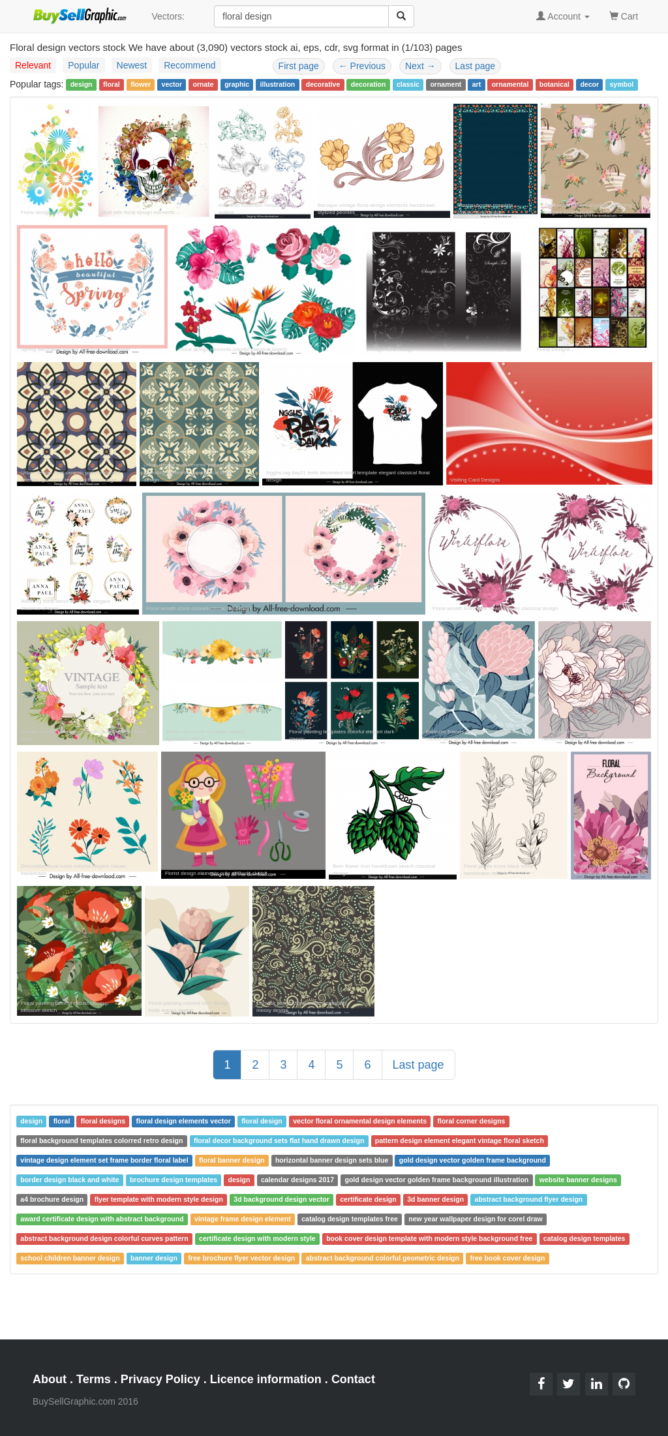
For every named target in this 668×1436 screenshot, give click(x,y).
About (50, 1379)
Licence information (266, 1379)
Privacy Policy (160, 1379)
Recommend (189, 65)
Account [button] (563, 16)
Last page (475, 66)
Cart (623, 15)
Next (420, 66)
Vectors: (168, 16)
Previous (362, 66)
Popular (83, 65)
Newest (132, 65)
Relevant (33, 65)
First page (299, 66)
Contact (353, 1379)
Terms (93, 1379)
